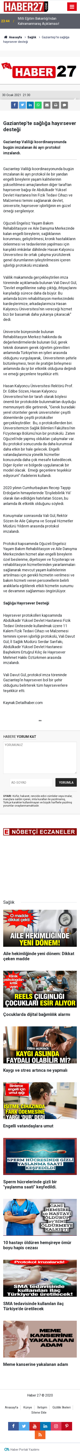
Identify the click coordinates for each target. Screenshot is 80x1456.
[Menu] (72, 7)
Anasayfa (11, 1407)
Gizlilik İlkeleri (61, 1407)
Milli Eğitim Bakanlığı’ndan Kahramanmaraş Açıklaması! (38, 21)
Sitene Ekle (39, 1412)
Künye (27, 1407)
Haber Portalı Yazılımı (24, 1449)
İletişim (42, 1407)
